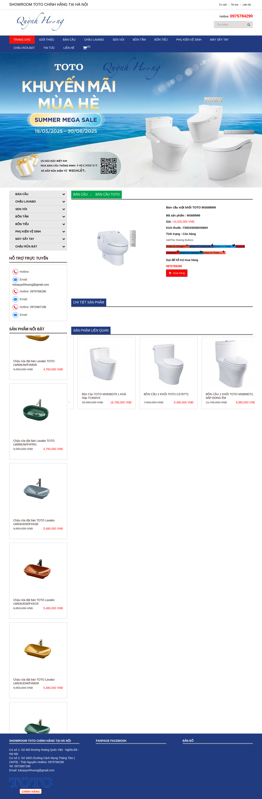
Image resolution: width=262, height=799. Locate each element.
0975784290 (241, 16)
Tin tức (49, 47)
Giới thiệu (46, 39)
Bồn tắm (139, 39)
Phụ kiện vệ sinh (188, 39)
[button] (177, 246)
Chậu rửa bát (24, 47)
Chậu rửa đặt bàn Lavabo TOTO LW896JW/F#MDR (34, 394)
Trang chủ (22, 39)
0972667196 (38, 307)
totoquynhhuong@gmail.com (30, 284)
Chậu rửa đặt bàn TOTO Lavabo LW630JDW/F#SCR (34, 633)
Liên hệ (68, 47)
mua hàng (177, 273)
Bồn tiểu (161, 39)
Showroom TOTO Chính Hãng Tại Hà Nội (48, 4)
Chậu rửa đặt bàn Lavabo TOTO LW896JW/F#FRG (34, 474)
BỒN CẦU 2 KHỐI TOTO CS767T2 (192, 394)
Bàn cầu (69, 39)
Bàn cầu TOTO (107, 194)
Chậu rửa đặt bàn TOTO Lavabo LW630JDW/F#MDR (34, 713)
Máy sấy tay (219, 39)
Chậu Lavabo (94, 39)
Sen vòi (118, 39)
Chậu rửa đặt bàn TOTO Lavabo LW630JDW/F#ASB (34, 553)
